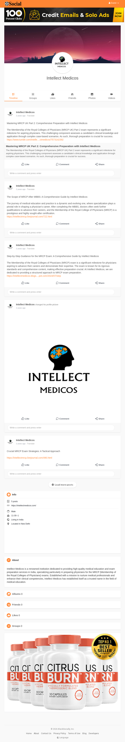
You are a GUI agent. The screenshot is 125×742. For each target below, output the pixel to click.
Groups (16, 626)
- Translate (30, 116)
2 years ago (20, 116)
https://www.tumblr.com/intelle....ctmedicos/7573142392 (35, 139)
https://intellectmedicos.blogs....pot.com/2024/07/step (34, 276)
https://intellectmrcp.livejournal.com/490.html (29, 457)
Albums (16, 594)
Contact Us (46, 733)
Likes (15, 615)
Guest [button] (114, 3)
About (36, 733)
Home (29, 733)
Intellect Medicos (62, 78)
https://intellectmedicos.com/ (23, 505)
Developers (94, 733)
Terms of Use (74, 733)
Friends (16, 604)
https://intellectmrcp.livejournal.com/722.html (29, 216)
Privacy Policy (59, 733)
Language (62, 738)
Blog (84, 733)
